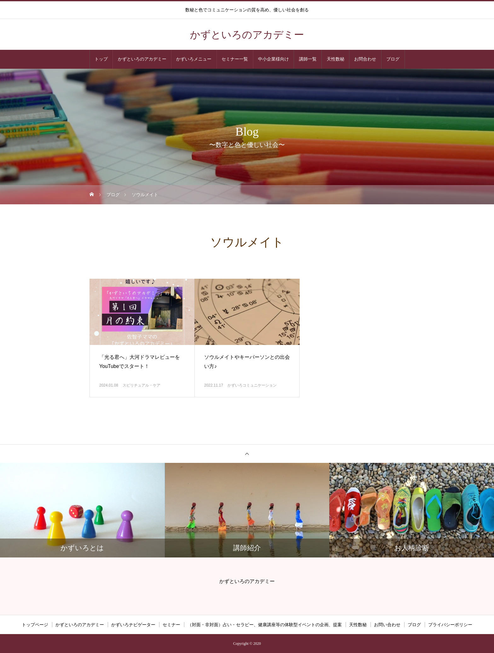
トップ (101, 59)
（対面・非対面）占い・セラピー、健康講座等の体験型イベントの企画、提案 (264, 624)
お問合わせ (365, 59)
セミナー (171, 624)
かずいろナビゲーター (133, 624)
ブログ (392, 59)
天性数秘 (335, 59)
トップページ (35, 624)
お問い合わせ (387, 624)
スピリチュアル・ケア (141, 385)
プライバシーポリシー (450, 624)
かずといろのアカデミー (142, 59)
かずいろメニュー (193, 59)
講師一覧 (308, 59)
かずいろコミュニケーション (252, 385)
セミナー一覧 (234, 59)
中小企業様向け (273, 59)
